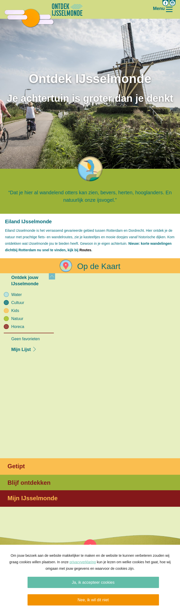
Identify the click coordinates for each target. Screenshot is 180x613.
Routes (85, 250)
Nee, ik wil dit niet (93, 600)
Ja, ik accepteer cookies (93, 582)
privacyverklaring (83, 562)
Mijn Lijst (21, 349)
